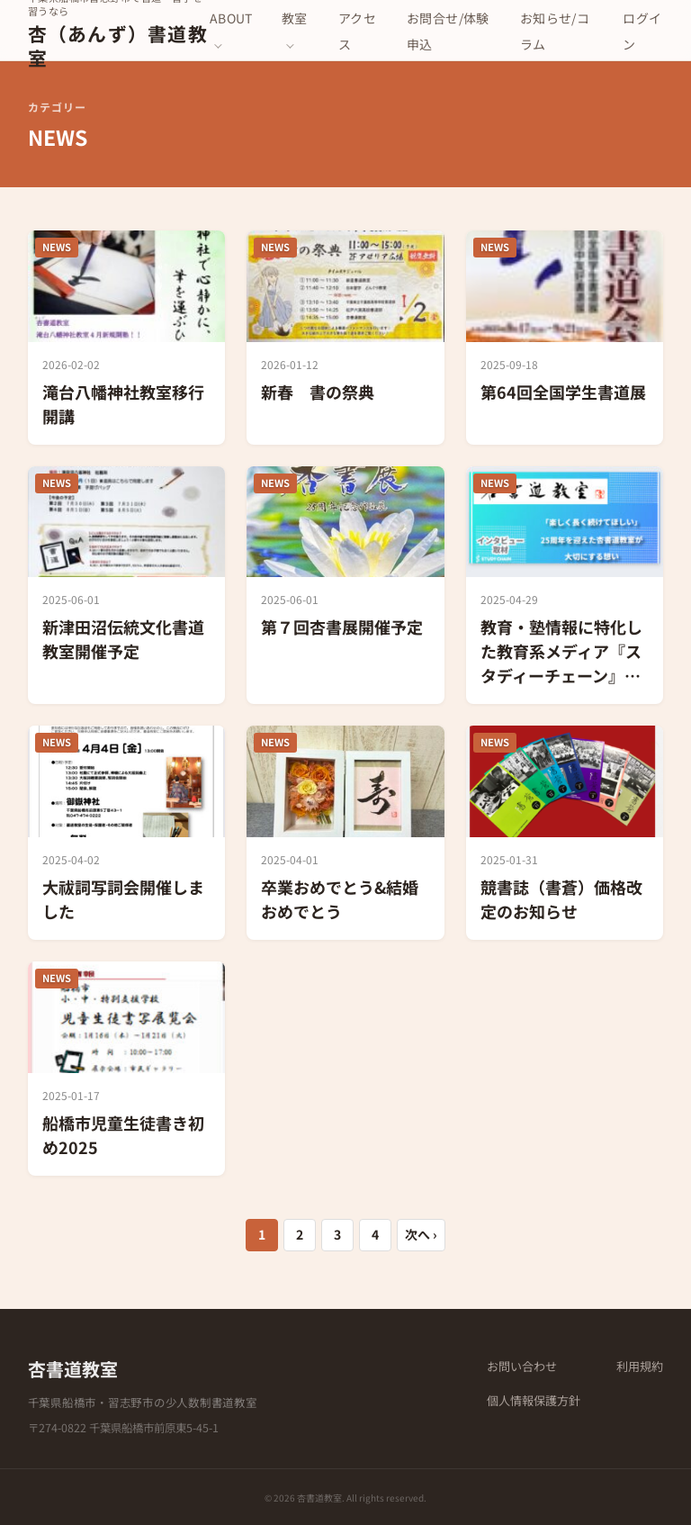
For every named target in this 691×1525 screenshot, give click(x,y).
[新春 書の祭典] (345, 337)
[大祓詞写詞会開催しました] (127, 833)
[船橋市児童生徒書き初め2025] (127, 1068)
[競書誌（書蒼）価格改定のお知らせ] (565, 833)
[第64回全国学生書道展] (565, 337)
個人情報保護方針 (533, 1400)
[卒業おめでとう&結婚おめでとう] (345, 833)
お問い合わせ (522, 1366)
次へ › (421, 1234)
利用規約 (639, 1366)
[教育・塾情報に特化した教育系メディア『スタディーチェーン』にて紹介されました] (565, 585)
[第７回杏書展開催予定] (345, 585)
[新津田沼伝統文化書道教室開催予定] (127, 585)
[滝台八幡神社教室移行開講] (127, 337)
